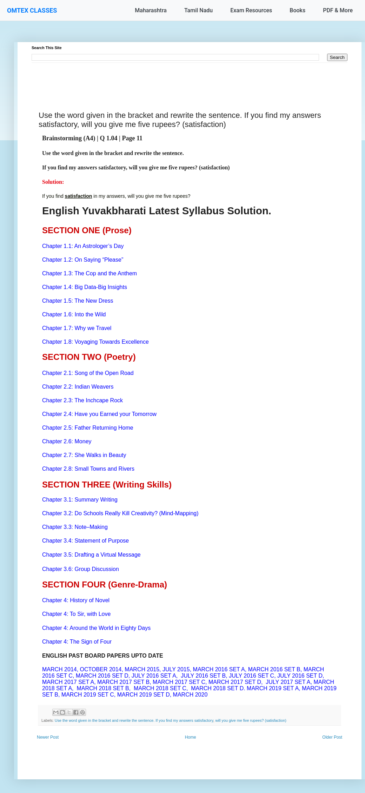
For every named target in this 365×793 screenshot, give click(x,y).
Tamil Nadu (198, 10)
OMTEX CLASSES (32, 10)
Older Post (332, 737)
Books (297, 10)
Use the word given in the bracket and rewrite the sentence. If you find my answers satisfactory (134, 720)
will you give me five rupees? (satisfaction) (250, 720)
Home (190, 737)
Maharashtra (151, 10)
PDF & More (338, 10)
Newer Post (48, 737)
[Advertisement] (189, 78)
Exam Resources (251, 10)
